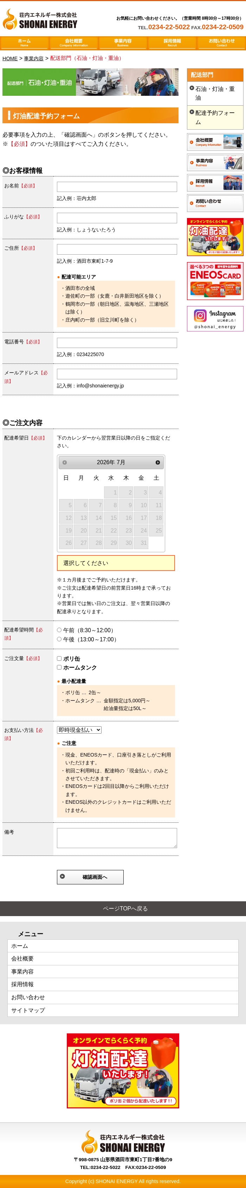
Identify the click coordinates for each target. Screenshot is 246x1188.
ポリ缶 (68, 659)
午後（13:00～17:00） (88, 639)
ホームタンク (77, 668)
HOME (10, 58)
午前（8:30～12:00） (86, 630)
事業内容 (34, 58)
